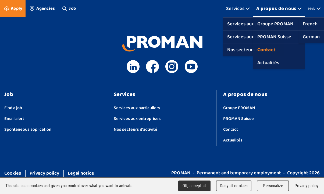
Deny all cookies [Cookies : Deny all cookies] (234, 185)
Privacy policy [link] (306, 185)
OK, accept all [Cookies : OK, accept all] (194, 185)
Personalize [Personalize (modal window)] (273, 185)
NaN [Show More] (314, 8)
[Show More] (238, 8)
